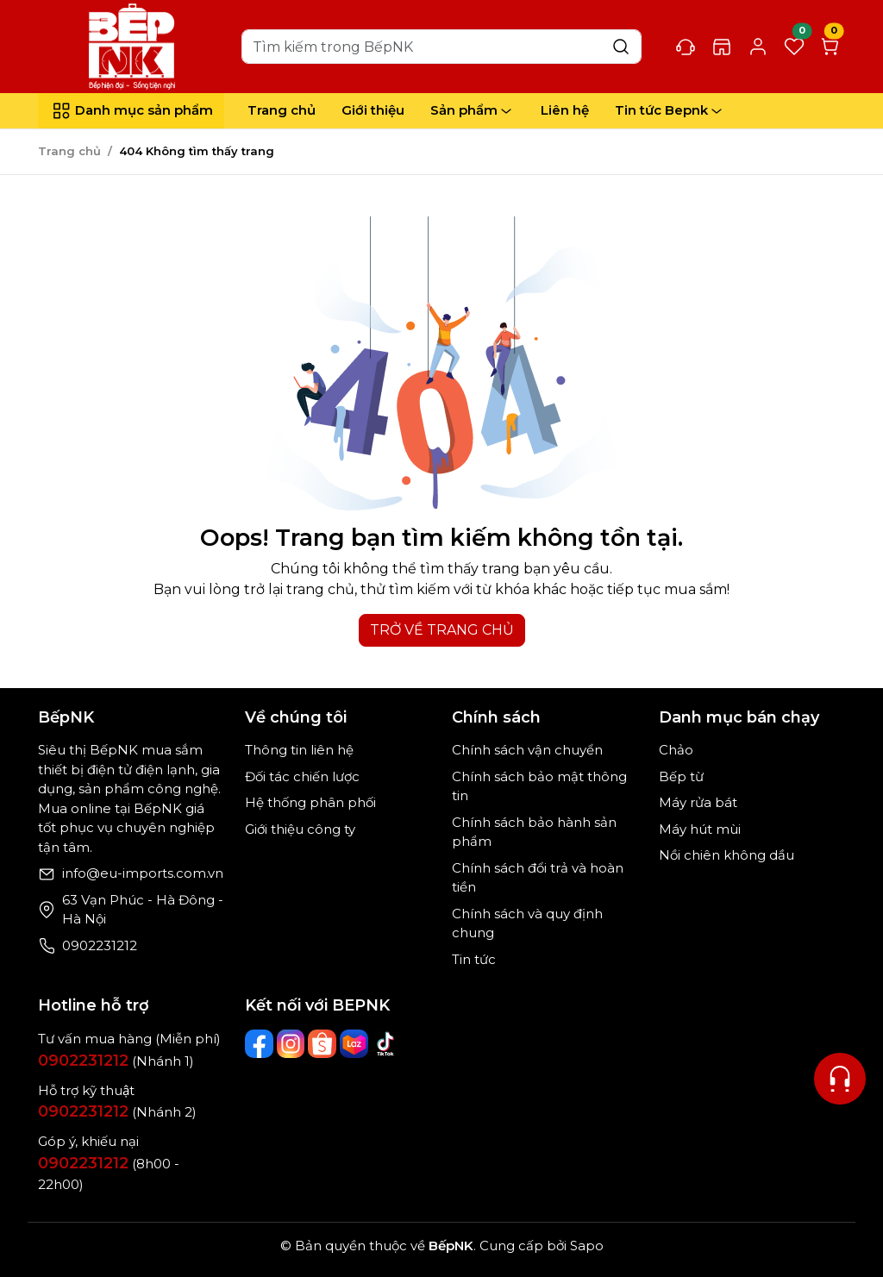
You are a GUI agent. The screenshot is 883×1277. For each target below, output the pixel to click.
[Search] (441, 46)
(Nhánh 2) (117, 1112)
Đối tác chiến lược (302, 776)
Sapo (585, 1245)
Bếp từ (681, 776)
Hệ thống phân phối (310, 802)
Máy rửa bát (698, 802)
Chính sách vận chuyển (527, 750)
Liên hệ (565, 110)
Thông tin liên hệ (299, 750)
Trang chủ (281, 110)
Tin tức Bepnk (670, 110)
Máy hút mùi (700, 829)
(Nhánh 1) (116, 1061)
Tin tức (474, 959)
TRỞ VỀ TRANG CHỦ (442, 630)
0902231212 (99, 945)
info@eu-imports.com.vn (142, 873)
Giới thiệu (372, 110)
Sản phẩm (472, 110)
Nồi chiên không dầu (726, 855)
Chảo (676, 750)
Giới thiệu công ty (300, 829)
